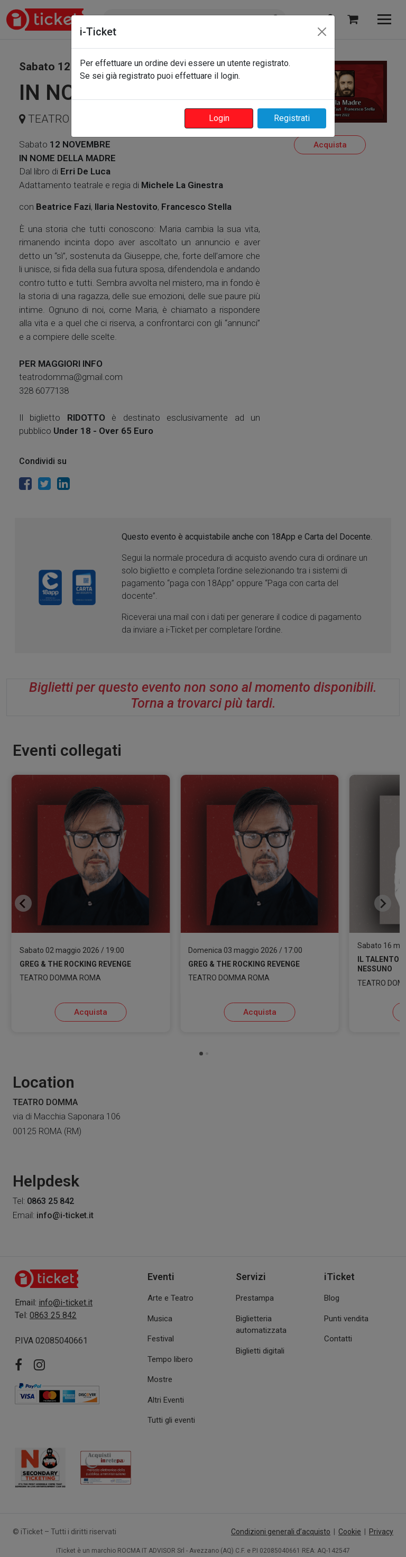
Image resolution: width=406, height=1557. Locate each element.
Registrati (292, 118)
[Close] (321, 31)
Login (219, 118)
